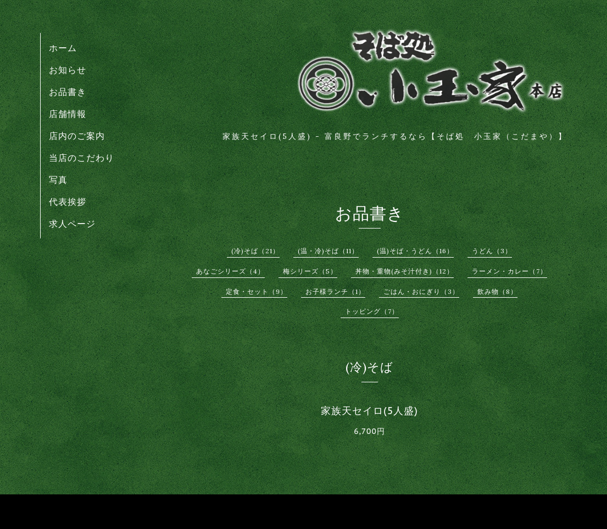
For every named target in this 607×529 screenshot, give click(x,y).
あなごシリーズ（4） (230, 271)
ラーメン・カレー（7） (509, 271)
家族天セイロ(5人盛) (369, 410)
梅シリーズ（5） (310, 271)
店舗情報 (67, 113)
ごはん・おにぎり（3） (421, 291)
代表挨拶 (67, 201)
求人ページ (72, 223)
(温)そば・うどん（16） (415, 251)
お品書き (67, 91)
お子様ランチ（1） (335, 291)
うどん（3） (492, 251)
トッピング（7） (372, 311)
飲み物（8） (497, 291)
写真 (58, 179)
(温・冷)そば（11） (328, 251)
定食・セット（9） (256, 291)
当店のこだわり (81, 157)
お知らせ (67, 69)
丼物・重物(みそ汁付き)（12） (404, 271)
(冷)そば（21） (255, 251)
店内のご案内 (77, 135)
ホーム (63, 47)
